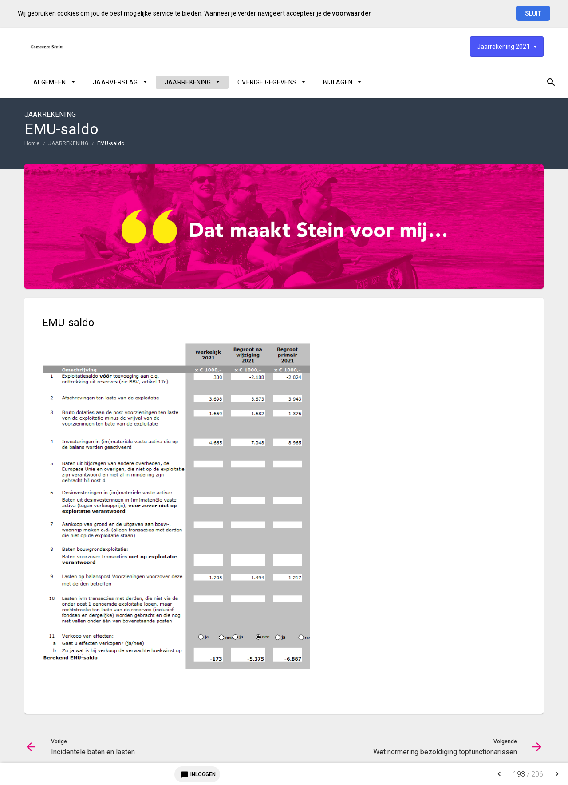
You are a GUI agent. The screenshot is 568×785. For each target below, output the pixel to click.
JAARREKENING (188, 82)
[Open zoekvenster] (534, 82)
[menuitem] (54, 82)
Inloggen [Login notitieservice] (197, 774)
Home (31, 143)
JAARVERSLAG (115, 82)
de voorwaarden (347, 13)
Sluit (533, 13)
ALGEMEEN (49, 82)
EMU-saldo (110, 143)
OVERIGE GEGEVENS (267, 82)
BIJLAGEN (337, 82)
